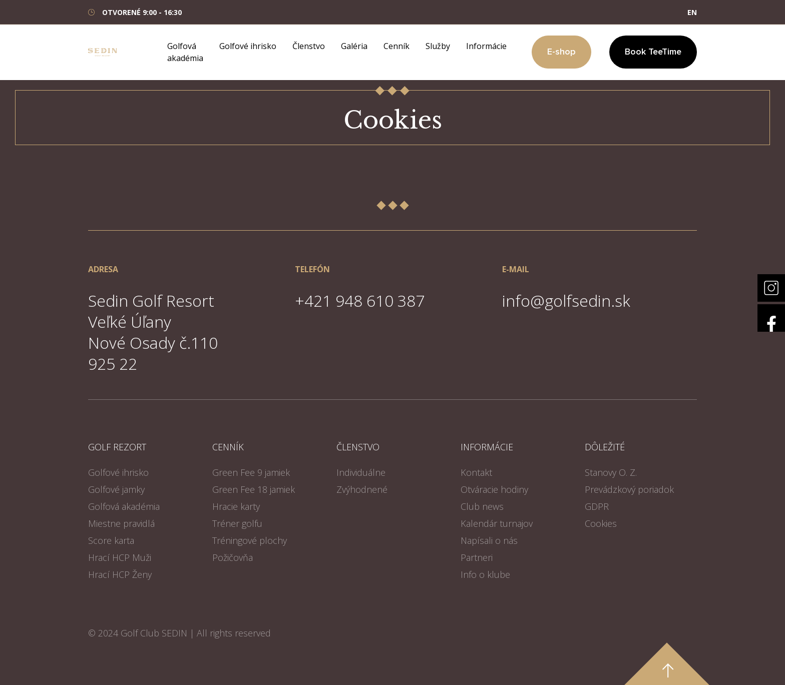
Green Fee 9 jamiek (251, 472)
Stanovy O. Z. (611, 472)
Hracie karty (236, 506)
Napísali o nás (489, 540)
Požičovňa (232, 557)
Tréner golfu (237, 523)
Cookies (601, 523)
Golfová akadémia (124, 506)
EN (692, 12)
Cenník (396, 46)
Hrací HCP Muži (119, 557)
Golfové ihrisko (247, 46)
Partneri (477, 557)
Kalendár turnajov (497, 523)
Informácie (486, 46)
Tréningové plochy (249, 540)
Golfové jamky (116, 489)
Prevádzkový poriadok (629, 489)
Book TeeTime (653, 52)
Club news (482, 506)
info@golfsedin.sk (566, 300)
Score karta (111, 540)
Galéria (354, 46)
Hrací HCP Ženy (120, 574)
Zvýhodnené (361, 489)
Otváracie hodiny (494, 489)
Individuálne (360, 472)
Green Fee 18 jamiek (253, 489)
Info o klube (485, 574)
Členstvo (308, 46)
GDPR (597, 506)
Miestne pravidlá (121, 523)
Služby (438, 46)
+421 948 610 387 (360, 300)
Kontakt (476, 472)
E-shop (561, 52)
